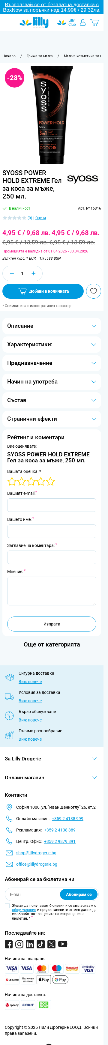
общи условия (24, 910)
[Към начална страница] (9, 56)
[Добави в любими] (93, 291)
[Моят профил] (82, 22)
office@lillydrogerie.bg (36, 864)
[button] (82, 178)
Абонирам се (79, 894)
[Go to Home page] (34, 22)
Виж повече (30, 681)
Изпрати (52, 624)
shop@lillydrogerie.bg (36, 852)
